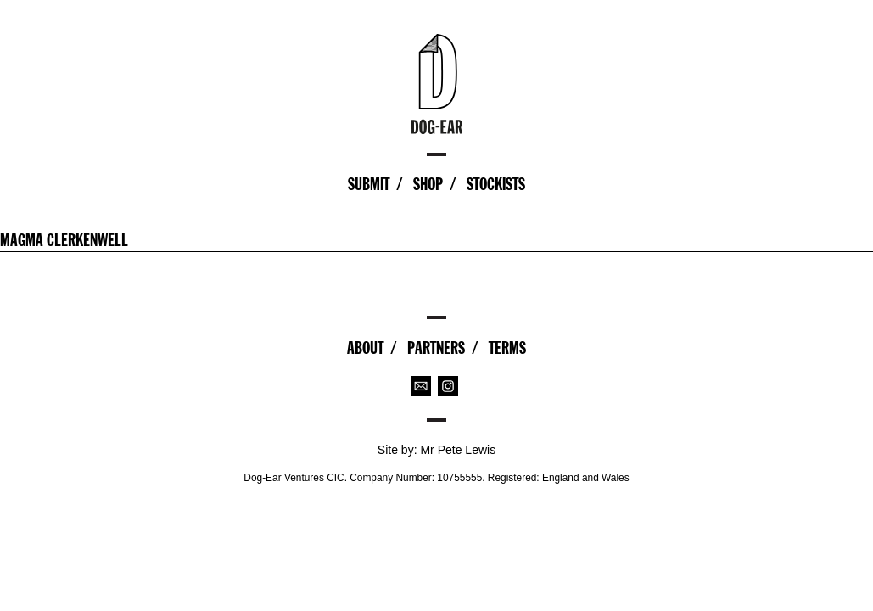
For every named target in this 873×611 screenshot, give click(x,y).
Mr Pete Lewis (457, 450)
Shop (428, 184)
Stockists (496, 184)
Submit (368, 184)
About (365, 348)
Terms (507, 348)
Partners (436, 348)
